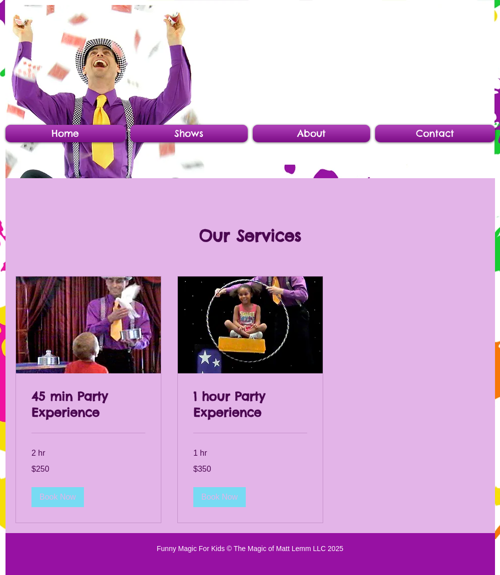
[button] (57, 497)
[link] (88, 405)
